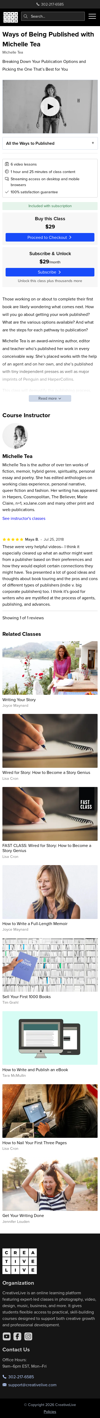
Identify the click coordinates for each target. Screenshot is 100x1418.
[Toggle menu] (92, 16)
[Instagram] (28, 1336)
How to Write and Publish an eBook (35, 1069)
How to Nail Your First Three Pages (34, 1143)
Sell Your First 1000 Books (26, 996)
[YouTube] (6, 1336)
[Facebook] (17, 1336)
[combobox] (53, 16)
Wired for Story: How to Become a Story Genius (46, 772)
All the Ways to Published (30, 143)
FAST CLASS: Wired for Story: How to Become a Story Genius (46, 847)
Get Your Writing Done (23, 1215)
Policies (50, 1411)
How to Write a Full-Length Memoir (34, 923)
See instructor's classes (23, 518)
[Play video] (50, 106)
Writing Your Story (19, 699)
